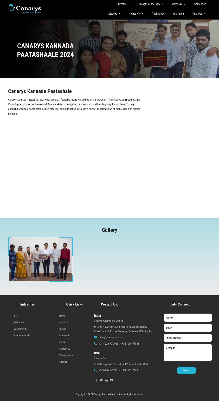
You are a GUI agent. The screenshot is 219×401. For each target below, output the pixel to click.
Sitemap (63, 368)
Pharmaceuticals (22, 342)
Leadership (64, 342)
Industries (136, 13)
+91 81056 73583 (129, 350)
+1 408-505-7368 (128, 377)
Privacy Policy (66, 361)
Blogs (62, 348)
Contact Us (200, 4)
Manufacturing (21, 335)
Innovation (178, 13)
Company (179, 4)
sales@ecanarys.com (110, 344)
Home (62, 322)
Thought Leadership (151, 4)
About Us (63, 329)
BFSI (16, 322)
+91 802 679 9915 (109, 350)
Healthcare (19, 329)
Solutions (114, 13)
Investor (124, 4)
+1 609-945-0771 (108, 377)
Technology (158, 13)
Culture (62, 335)
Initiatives (199, 13)
